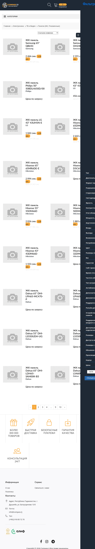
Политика (9, 492)
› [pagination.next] (64, 407)
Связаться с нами (42, 488)
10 (60, 407)
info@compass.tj (15, 512)
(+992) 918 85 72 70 (17, 519)
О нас (7, 488)
